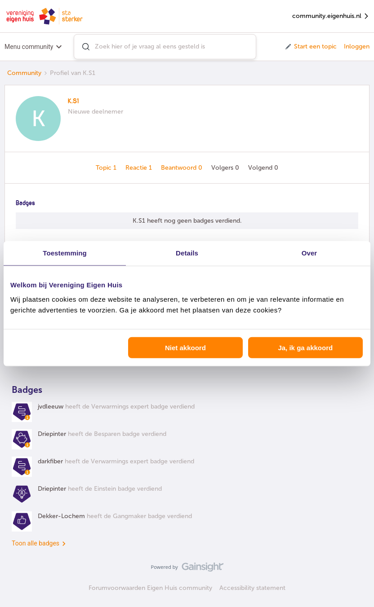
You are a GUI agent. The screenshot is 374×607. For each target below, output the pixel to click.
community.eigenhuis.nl (331, 16)
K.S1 (73, 101)
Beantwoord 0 (182, 168)
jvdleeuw (50, 406)
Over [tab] (309, 253)
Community (24, 73)
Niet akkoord (185, 347)
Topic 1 (107, 168)
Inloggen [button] (357, 46)
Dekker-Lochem (61, 516)
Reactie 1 (139, 168)
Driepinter (52, 434)
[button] (310, 46)
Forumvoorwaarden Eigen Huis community (150, 588)
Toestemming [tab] (65, 253)
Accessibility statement (252, 588)
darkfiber (50, 461)
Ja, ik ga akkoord (305, 347)
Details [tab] (187, 253)
